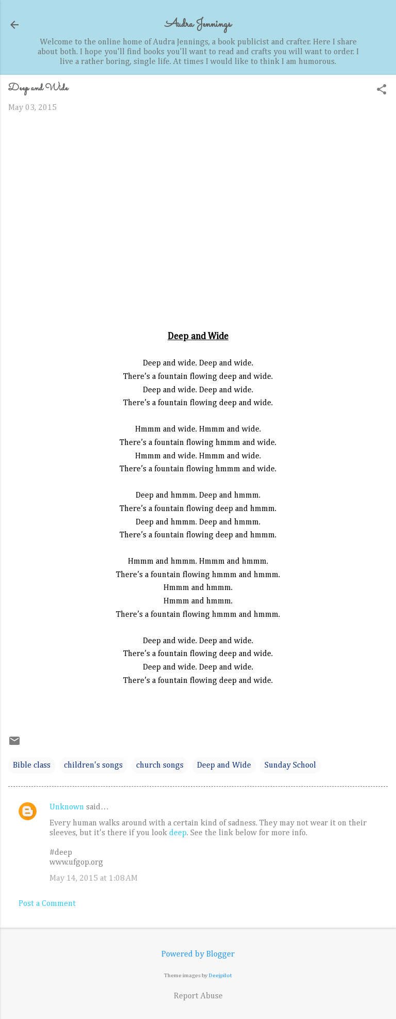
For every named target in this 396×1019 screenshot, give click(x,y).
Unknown (67, 807)
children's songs (93, 765)
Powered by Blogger (198, 954)
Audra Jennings (198, 24)
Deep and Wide (224, 765)
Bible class (32, 765)
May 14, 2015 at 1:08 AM (94, 878)
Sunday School (290, 765)
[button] (381, 90)
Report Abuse (198, 996)
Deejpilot (220, 975)
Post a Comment (47, 904)
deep (178, 833)
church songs (160, 765)
